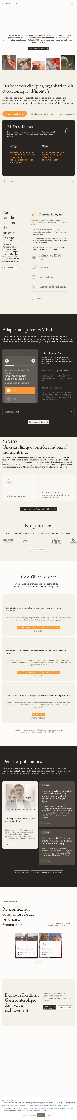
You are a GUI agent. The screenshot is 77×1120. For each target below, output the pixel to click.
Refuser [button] (50, 1115)
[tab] (14, 114)
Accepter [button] (40, 1115)
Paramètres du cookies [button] (29, 1115)
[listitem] (26, 945)
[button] (72, 3)
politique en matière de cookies (61, 1105)
